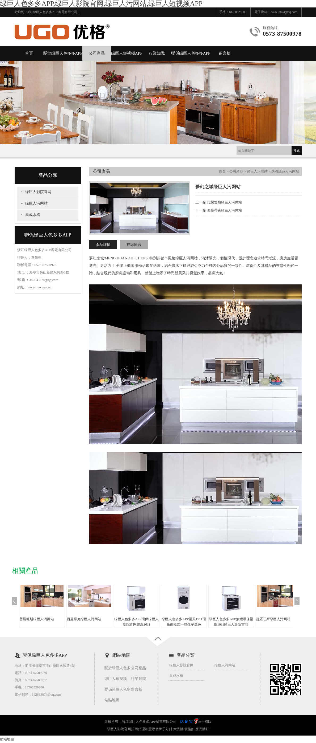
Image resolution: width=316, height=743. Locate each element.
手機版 (206, 722)
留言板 (225, 53)
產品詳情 (103, 245)
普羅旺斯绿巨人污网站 (36, 619)
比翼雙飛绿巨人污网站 (224, 202)
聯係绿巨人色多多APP (190, 53)
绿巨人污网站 (36, 203)
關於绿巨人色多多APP (63, 53)
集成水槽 (32, 215)
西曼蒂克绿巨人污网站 (224, 210)
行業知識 (157, 53)
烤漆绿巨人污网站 (285, 171)
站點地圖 (111, 700)
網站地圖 (7, 739)
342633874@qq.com (284, 12)
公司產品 (97, 53)
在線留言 (134, 245)
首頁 (29, 53)
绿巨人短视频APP (126, 53)
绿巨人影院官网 (38, 192)
